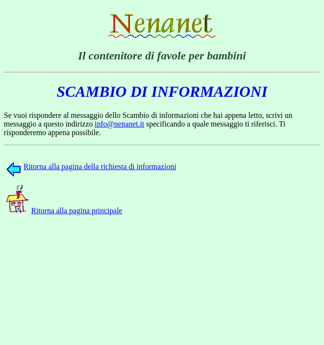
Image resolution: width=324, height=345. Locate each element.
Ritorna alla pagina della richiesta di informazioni (91, 166)
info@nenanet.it (119, 124)
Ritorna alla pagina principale (64, 211)
